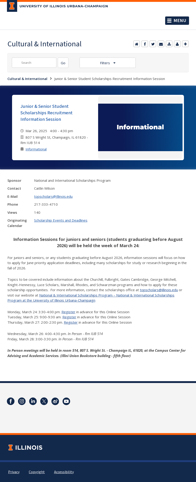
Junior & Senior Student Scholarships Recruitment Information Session (46, 113)
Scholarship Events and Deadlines (60, 220)
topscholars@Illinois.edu (53, 196)
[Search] (63, 62)
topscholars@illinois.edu (159, 289)
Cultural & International (27, 78)
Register (68, 312)
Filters (105, 63)
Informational (36, 149)
